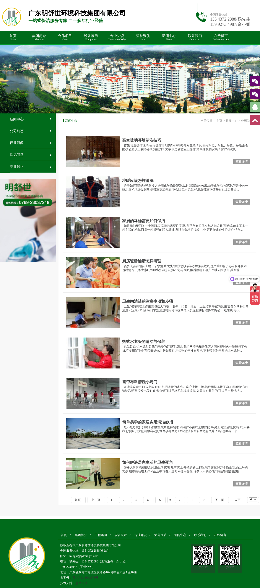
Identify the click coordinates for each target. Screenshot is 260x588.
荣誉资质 (143, 37)
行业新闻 (17, 143)
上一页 (95, 500)
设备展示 (91, 37)
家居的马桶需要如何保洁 (143, 221)
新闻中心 (169, 37)
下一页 (219, 500)
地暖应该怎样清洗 (137, 180)
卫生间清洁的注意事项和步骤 (147, 301)
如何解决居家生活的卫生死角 (147, 462)
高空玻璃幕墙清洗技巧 (141, 140)
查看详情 (242, 161)
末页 (237, 500)
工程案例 (101, 535)
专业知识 (117, 37)
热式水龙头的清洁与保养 (143, 341)
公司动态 (17, 131)
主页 (219, 120)
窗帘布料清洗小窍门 (139, 382)
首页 (13, 37)
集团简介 (39, 37)
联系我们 (195, 37)
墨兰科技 (81, 583)
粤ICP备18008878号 (85, 577)
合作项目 (65, 37)
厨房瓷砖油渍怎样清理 (141, 261)
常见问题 (17, 155)
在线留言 (221, 37)
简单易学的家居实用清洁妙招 (147, 422)
